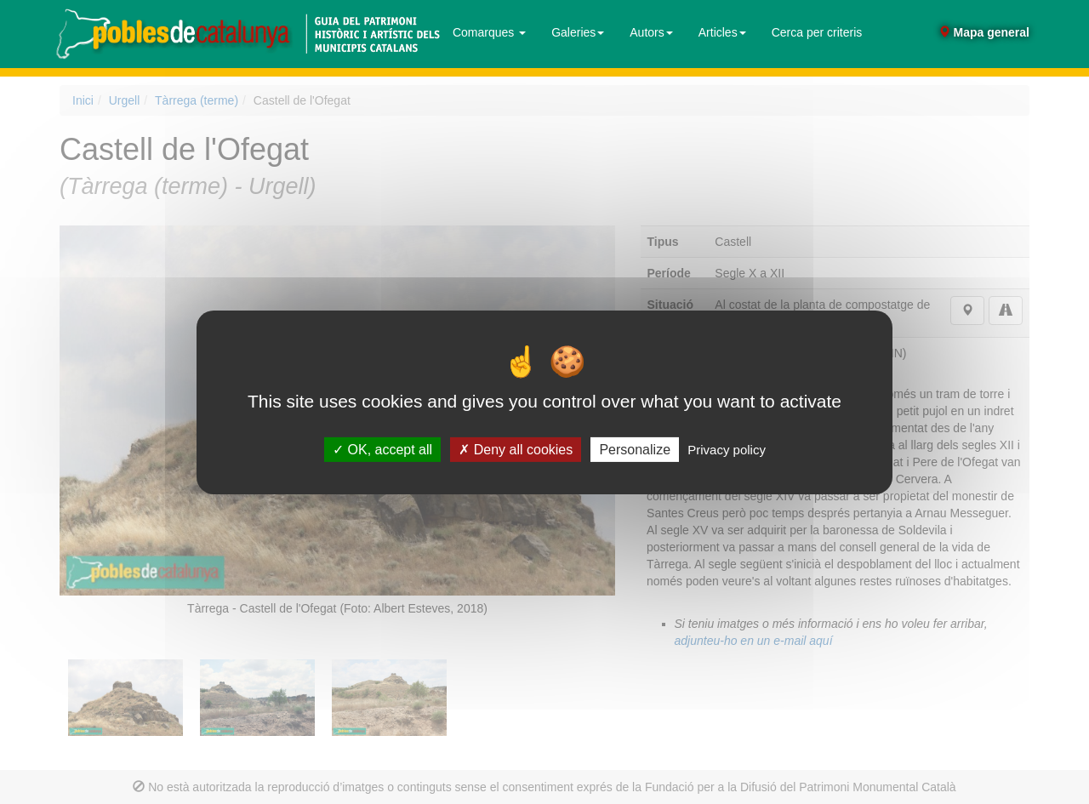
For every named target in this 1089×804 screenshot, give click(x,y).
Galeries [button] (577, 32)
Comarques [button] (489, 32)
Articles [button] (722, 32)
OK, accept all (382, 449)
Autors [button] (651, 32)
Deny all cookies (516, 449)
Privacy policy (726, 449)
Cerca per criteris (817, 32)
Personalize (634, 449)
